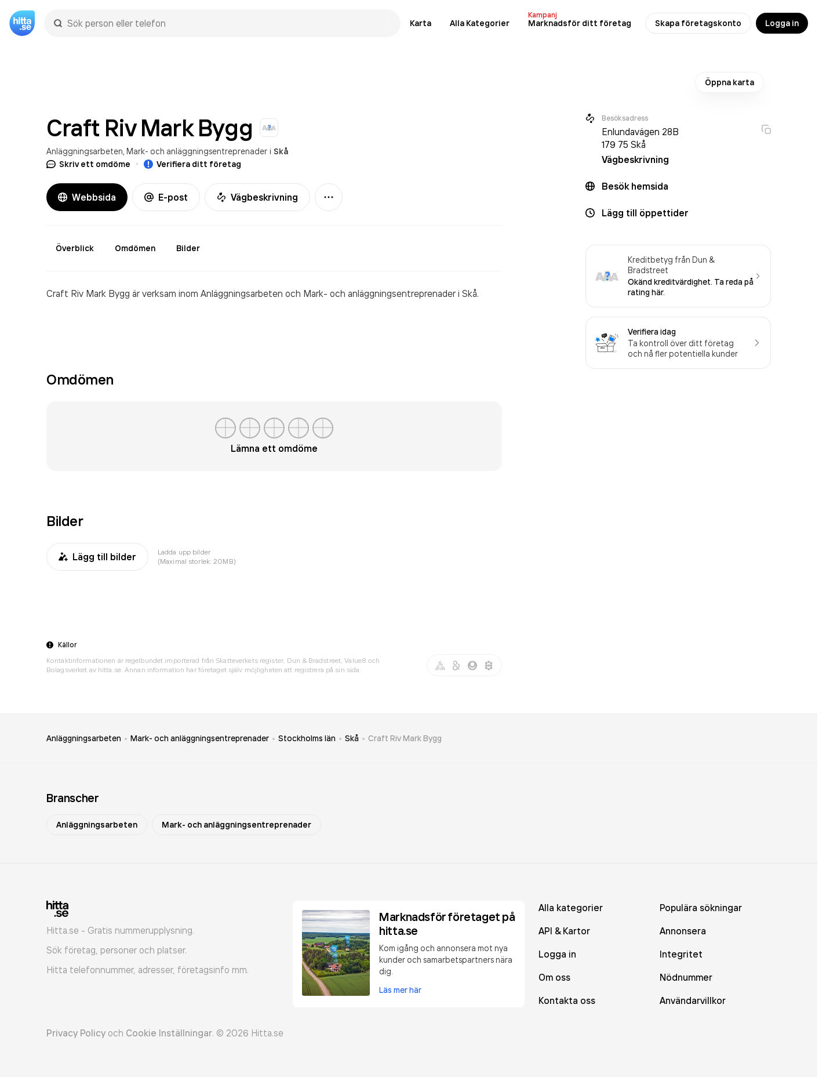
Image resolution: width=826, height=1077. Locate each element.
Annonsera (683, 931)
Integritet (681, 954)
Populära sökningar (701, 907)
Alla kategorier (570, 907)
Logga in (782, 23)
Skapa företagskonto (698, 23)
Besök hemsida (635, 186)
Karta (420, 23)
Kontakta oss (566, 1000)
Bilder (188, 248)
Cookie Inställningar (169, 1033)
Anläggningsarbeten (84, 151)
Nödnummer (686, 977)
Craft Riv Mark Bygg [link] (405, 738)
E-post (166, 197)
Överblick (75, 248)
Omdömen (135, 248)
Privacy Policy (75, 1033)
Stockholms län (307, 738)
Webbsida (87, 197)
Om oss (554, 977)
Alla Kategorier (480, 23)
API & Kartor (564, 931)
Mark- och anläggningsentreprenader (196, 151)
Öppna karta (729, 82)
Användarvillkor (693, 1000)
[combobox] (228, 23)
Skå (281, 151)
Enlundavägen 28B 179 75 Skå (640, 138)
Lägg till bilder (97, 557)
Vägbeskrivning (257, 197)
